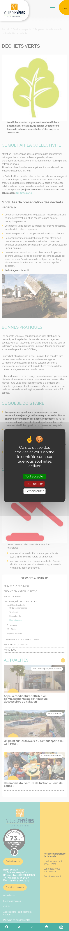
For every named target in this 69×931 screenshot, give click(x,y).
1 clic (65, 8)
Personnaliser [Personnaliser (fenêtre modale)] (34, 491)
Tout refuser (34, 484)
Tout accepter (34, 476)
